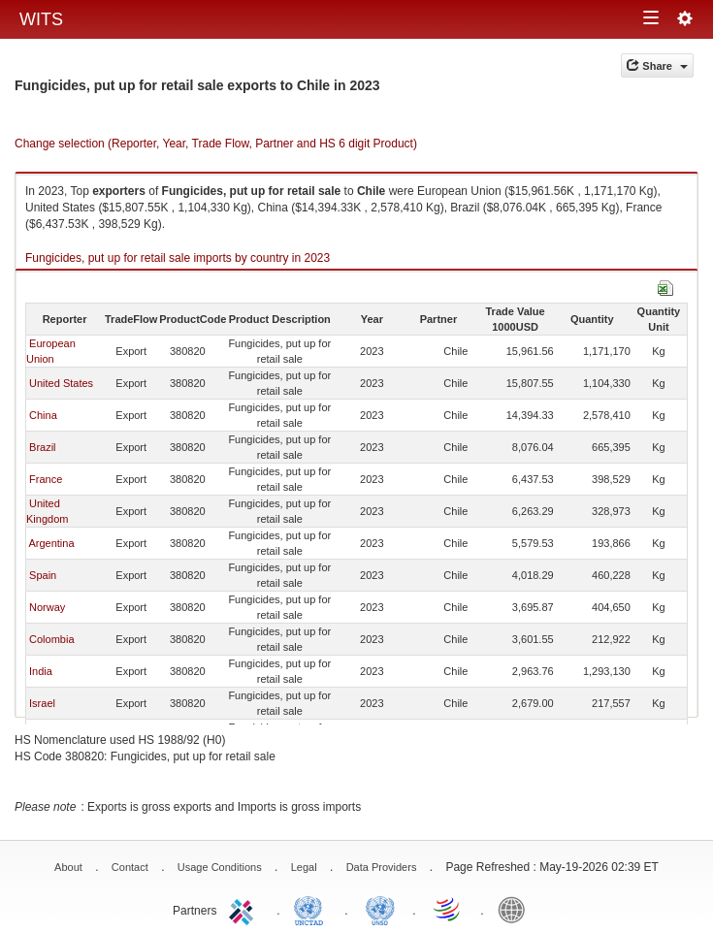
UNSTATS (380, 908)
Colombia (51, 639)
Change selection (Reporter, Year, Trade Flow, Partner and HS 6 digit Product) (216, 143)
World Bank (516, 908)
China (43, 415)
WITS (41, 19)
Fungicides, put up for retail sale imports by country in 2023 (177, 258)
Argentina (51, 543)
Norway (47, 607)
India (40, 671)
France (45, 479)
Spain (42, 575)
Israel (42, 703)
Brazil (42, 447)
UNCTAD (312, 908)
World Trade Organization (448, 908)
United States (61, 383)
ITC (244, 908)
